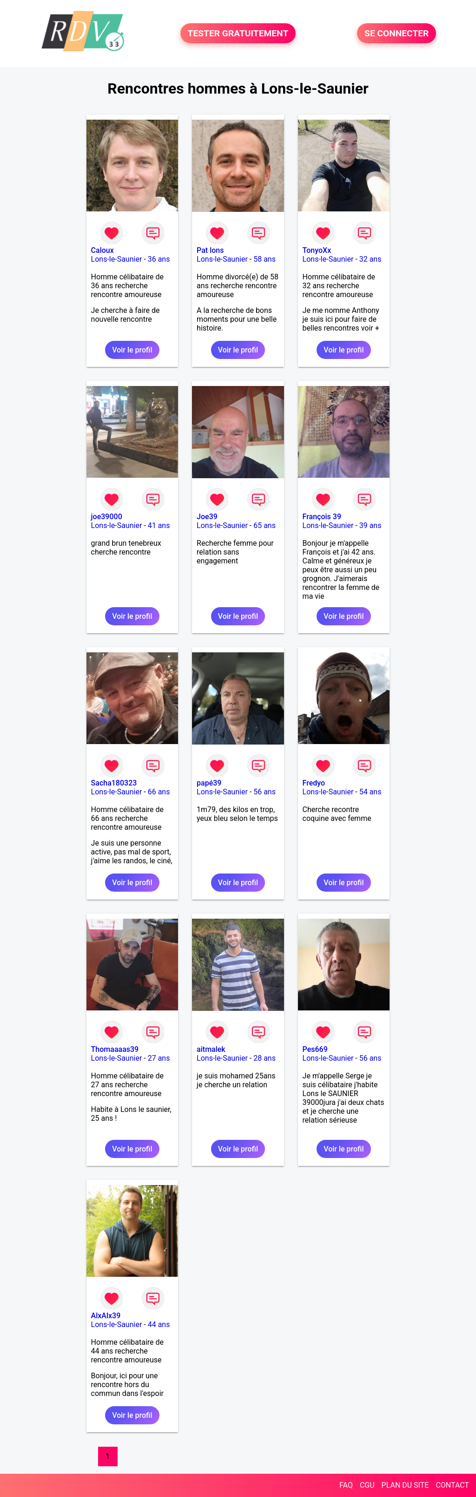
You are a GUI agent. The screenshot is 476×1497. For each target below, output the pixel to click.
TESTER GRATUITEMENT (238, 33)
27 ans (159, 1058)
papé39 (209, 783)
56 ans (264, 791)
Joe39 (207, 516)
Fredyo (314, 783)
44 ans (159, 1324)
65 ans (264, 525)
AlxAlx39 (106, 1315)
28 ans (264, 1058)
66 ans (159, 791)
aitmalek (211, 1049)
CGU (367, 1485)
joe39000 (106, 516)
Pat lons (210, 250)
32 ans (370, 259)
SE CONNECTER (396, 33)
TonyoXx (317, 250)
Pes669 (315, 1049)
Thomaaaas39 (115, 1049)
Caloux (102, 250)
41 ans (159, 525)
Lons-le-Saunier (116, 259)
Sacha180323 (114, 783)
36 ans (159, 259)
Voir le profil (132, 349)
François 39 (322, 516)
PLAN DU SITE (405, 1485)
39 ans (370, 525)
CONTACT (452, 1485)
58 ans (264, 259)
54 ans (370, 791)
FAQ (346, 1485)
